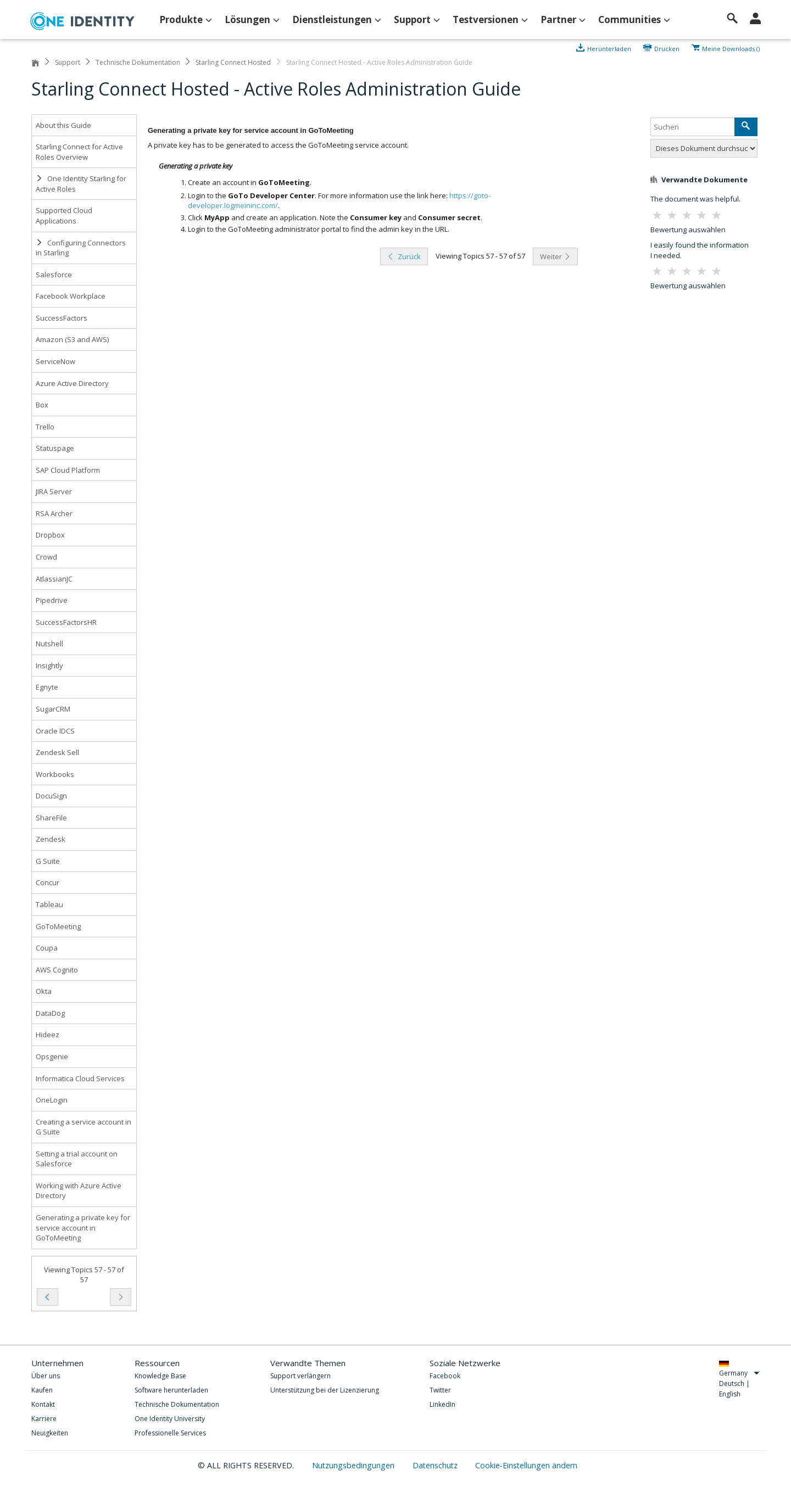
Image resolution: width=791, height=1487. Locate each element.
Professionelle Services (170, 1433)
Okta (44, 991)
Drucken (666, 48)
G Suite (48, 861)
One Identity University (170, 1418)
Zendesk (50, 839)
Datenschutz (436, 1465)
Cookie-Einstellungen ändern (526, 1465)
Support (67, 62)
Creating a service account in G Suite (83, 1127)
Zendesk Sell (57, 752)
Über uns (45, 1375)
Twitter (440, 1390)
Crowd (46, 557)
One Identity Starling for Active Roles (81, 184)
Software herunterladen (171, 1390)
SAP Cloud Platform (68, 470)
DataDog (50, 1013)
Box (42, 405)
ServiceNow (55, 361)
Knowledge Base (160, 1375)
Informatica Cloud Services (80, 1078)
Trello (45, 427)
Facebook (445, 1375)
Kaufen (42, 1390)
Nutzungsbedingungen (354, 1465)
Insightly (49, 665)
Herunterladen (610, 48)
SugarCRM (53, 709)
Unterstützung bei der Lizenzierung (324, 1390)
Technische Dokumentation (138, 62)
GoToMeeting (58, 926)
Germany (739, 1373)
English (729, 1394)
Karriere (44, 1418)
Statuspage (55, 448)
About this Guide (63, 125)
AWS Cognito (57, 970)
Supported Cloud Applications (64, 215)
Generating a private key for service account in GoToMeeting (83, 1227)
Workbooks (55, 774)
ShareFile (51, 818)
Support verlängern (300, 1375)
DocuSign (51, 796)
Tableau (49, 904)
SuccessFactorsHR (66, 622)
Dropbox (50, 535)
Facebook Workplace (70, 296)
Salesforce (54, 274)
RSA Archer (54, 513)
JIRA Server (54, 491)
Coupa (47, 948)
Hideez (47, 1034)
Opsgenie (52, 1056)
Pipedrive (52, 600)
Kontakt (43, 1404)
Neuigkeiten (49, 1433)
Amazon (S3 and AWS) (72, 339)
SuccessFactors (61, 318)
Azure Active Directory (72, 383)
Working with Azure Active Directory (78, 1191)
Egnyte (47, 687)
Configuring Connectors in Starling (81, 248)
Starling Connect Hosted (233, 62)
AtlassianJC (54, 579)
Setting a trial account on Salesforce (77, 1159)
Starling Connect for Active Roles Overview (79, 152)
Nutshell (49, 644)
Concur (47, 882)
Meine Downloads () (731, 48)
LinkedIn (442, 1404)
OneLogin (52, 1100)
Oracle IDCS (55, 731)
